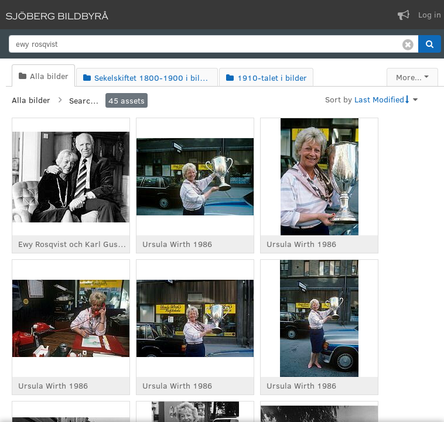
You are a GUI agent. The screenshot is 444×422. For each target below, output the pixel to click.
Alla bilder (31, 99)
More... (409, 77)
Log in (429, 14)
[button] (429, 44)
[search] (214, 44)
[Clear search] (408, 44)
